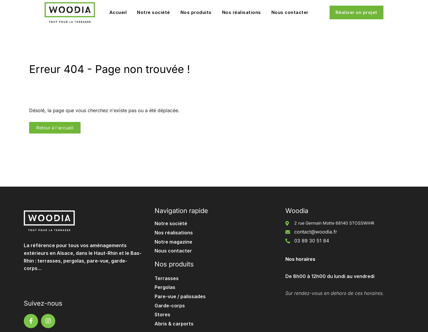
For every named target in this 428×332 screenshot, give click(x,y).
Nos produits (196, 12)
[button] (55, 128)
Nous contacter (290, 12)
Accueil (118, 12)
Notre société (153, 12)
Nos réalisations (241, 12)
